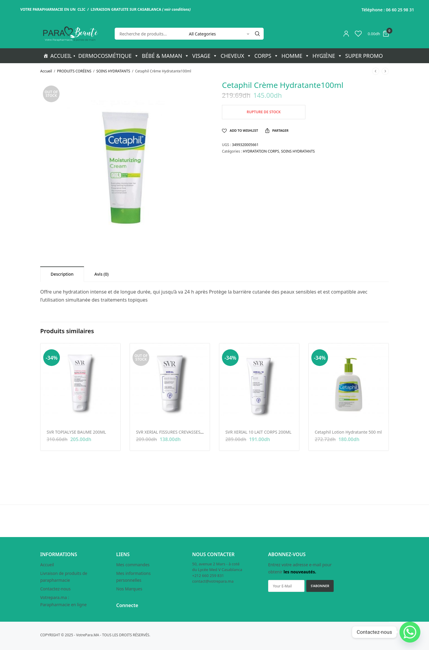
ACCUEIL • (62, 55)
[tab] (62, 274)
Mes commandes (133, 564)
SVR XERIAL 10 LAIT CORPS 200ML (258, 432)
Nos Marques (129, 589)
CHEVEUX (235, 55)
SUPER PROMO (364, 55)
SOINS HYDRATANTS (113, 71)
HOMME (296, 55)
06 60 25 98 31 (400, 10)
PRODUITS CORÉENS (74, 71)
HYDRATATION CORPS (261, 151)
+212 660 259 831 (208, 575)
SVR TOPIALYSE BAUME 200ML (76, 432)
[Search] (257, 33)
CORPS (266, 55)
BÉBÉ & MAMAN (165, 55)
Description (62, 274)
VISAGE (204, 55)
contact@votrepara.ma (213, 581)
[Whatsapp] (410, 632)
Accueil (46, 71)
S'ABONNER (320, 586)
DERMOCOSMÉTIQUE (108, 55)
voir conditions (176, 9)
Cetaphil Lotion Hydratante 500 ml (348, 432)
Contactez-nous (55, 589)
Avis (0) (101, 274)
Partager (276, 130)
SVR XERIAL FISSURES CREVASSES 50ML (174, 432)
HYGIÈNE (327, 55)
